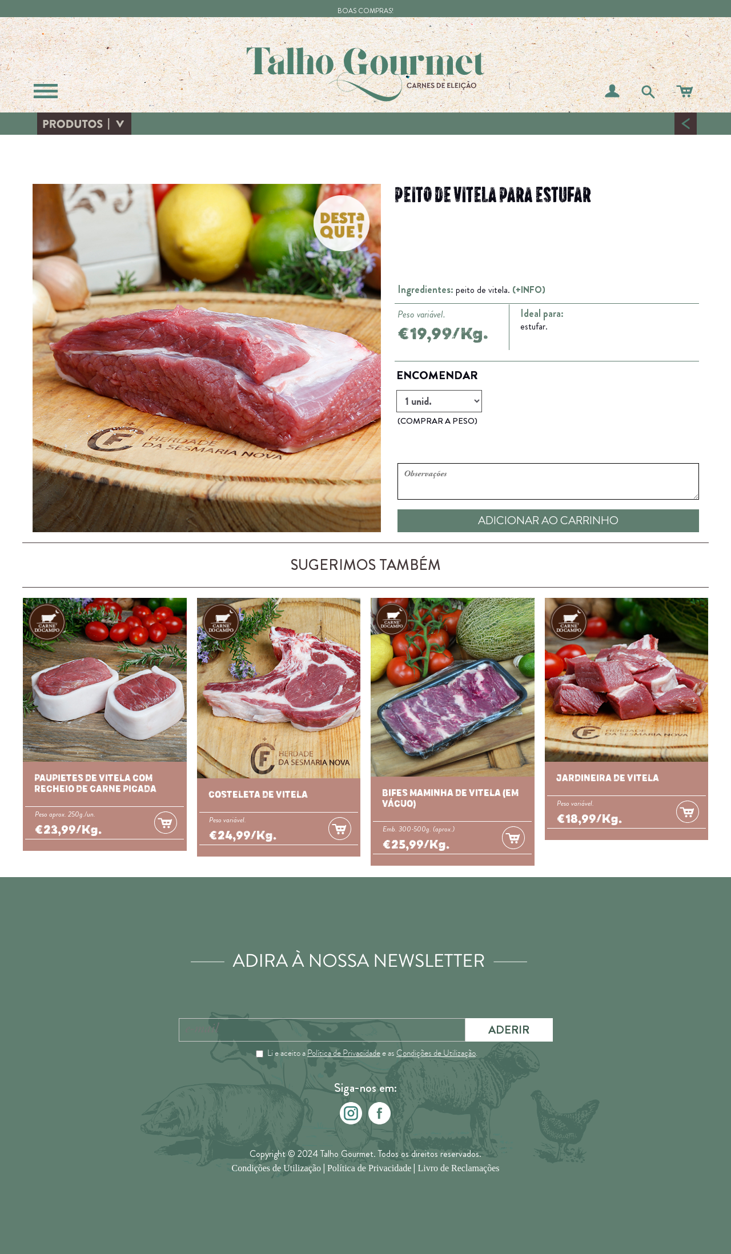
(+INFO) (528, 289)
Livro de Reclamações (458, 1168)
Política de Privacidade (343, 1053)
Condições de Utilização (436, 1053)
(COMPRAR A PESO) (437, 421)
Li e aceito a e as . (372, 1053)
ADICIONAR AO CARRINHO (548, 520)
